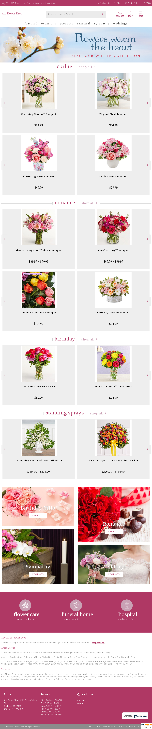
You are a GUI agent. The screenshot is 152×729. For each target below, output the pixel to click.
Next (148, 103)
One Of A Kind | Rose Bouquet (38, 312)
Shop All (85, 67)
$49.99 (38, 187)
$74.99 (113, 398)
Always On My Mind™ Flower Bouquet (38, 250)
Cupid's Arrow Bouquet (113, 176)
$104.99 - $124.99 (38, 471)
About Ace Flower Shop (13, 637)
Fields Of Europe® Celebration (113, 386)
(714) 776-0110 (12, 3)
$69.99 (38, 398)
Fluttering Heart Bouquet (38, 176)
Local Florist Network (126, 726)
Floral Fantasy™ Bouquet (113, 250)
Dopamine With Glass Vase (38, 386)
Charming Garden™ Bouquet (38, 114)
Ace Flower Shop (12, 13)
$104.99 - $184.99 (113, 471)
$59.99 (113, 187)
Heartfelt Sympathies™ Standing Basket (113, 460)
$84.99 (38, 125)
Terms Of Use (94, 726)
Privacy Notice (109, 726)
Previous (4, 103)
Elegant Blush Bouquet (113, 114)
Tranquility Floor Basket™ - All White (38, 460)
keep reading (98, 642)
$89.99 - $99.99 (38, 261)
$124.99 (39, 324)
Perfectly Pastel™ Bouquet (113, 312)
